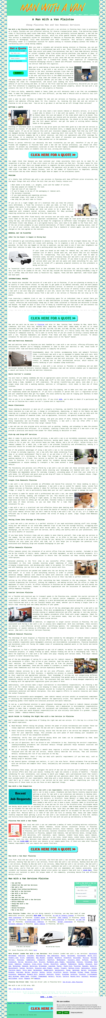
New (14, 1003)
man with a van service (25, 523)
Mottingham (13, 978)
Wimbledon (30, 958)
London (56, 968)
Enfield (85, 960)
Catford (66, 976)
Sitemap (10, 1003)
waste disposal (34, 710)
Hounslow (20, 960)
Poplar (59, 966)
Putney (46, 964)
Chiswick (88, 964)
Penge (68, 970)
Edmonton (18, 964)
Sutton (49, 972)
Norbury (51, 976)
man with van (63, 113)
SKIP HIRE (37, 915)
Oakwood (25, 966)
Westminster (59, 970)
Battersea (33, 966)
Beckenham (16, 966)
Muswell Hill (32, 974)
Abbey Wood (24, 976)
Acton (21, 978)
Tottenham (88, 962)
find (14, 860)
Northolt (29, 968)
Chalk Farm (68, 966)
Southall (85, 976)
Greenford (67, 958)
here (35, 950)
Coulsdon (30, 956)
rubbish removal (64, 659)
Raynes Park (75, 976)
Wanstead (75, 970)
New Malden (40, 958)
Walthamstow (40, 956)
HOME (70, 14)
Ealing (94, 968)
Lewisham (51, 966)
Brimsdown (43, 966)
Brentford (54, 964)
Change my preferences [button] (76, 1012)
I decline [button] (66, 1012)
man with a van (17, 598)
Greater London (59, 953)
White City (92, 956)
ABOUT (80, 14)
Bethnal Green (74, 968)
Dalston (35, 972)
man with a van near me (64, 800)
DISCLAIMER (93, 14)
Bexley (27, 972)
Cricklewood (92, 974)
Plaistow (41, 324)
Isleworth (41, 960)
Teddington (72, 964)
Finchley (82, 974)
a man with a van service (52, 69)
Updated (28, 1003)
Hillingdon (92, 970)
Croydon (34, 976)
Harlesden (71, 956)
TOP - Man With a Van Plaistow (21, 989)
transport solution (66, 628)
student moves (39, 917)
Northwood (12, 956)
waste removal (39, 924)
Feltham (94, 960)
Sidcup (22, 968)
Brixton (42, 962)
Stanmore (26, 964)
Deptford (51, 960)
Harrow (20, 962)
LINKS (74, 14)
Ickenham (65, 974)
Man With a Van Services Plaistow (28, 879)
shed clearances (15, 917)
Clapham (50, 958)
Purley (58, 976)
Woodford (58, 958)
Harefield (93, 953)
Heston (65, 972)
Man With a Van (20, 1003)
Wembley (37, 978)
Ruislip (86, 958)
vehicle (63, 259)
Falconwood (81, 956)
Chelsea (94, 972)
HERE (60, 399)
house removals (67, 829)
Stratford (57, 972)
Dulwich (42, 974)
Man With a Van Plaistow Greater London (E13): (27, 29)
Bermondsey (37, 970)
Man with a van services (56, 29)
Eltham (80, 972)
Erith (22, 958)
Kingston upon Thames (43, 968)
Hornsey (11, 960)
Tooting (80, 962)
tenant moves (67, 837)
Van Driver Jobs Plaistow (73, 982)
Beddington (61, 960)
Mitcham (94, 958)
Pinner (57, 974)
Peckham (73, 972)
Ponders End (13, 958)
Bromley (11, 972)
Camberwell (30, 960)
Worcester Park (31, 962)
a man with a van (49, 282)
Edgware (27, 978)
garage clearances (65, 922)
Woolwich (93, 976)
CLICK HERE (24, 841)
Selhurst (93, 966)
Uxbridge (19, 972)
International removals (34, 922)
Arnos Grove (37, 964)
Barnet (83, 970)
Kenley (42, 972)
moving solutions (15, 874)
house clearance (15, 411)
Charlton (21, 956)
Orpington (12, 974)
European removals (16, 924)
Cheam (87, 972)
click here (87, 870)
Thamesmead (42, 976)
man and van (61, 770)
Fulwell (64, 968)
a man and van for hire (54, 804)
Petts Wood (27, 970)
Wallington (85, 968)
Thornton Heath (15, 970)
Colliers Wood (74, 960)
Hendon (80, 964)
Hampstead (21, 974)
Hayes (63, 956)
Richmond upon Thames (55, 962)
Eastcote (50, 974)
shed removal (63, 917)
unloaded (51, 268)
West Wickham (14, 976)
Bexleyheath (13, 968)
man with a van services (41, 179)
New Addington (53, 956)
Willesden (77, 958)
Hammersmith (48, 970)
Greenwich (12, 962)
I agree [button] (59, 1012)
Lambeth (63, 964)
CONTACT (86, 14)
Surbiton (73, 974)
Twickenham (70, 962)
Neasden (85, 966)
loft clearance (58, 920)
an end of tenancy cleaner (63, 915)
